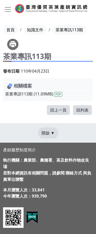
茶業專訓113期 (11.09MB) (33, 94)
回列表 (82, 110)
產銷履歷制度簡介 (19, 150)
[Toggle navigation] (8, 9)
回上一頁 (58, 110)
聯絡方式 (74, 173)
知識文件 (35, 30)
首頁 (10, 30)
